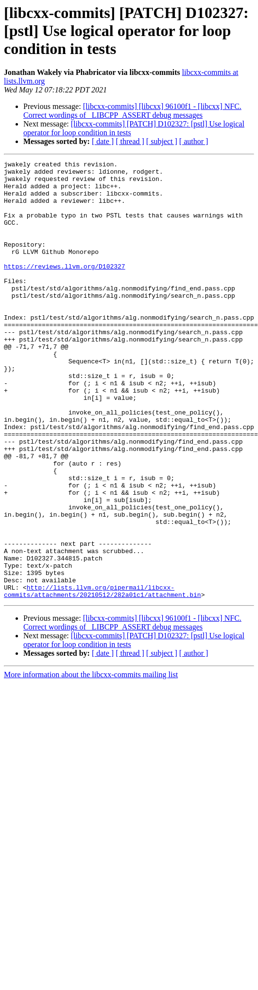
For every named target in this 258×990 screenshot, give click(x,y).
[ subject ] (161, 141)
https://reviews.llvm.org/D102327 (64, 288)
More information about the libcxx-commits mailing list (91, 762)
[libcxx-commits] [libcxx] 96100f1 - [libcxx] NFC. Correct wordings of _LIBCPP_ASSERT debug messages (132, 110)
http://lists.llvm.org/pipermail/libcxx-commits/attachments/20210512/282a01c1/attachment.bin (102, 677)
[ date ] (103, 141)
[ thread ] (130, 141)
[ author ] (193, 141)
